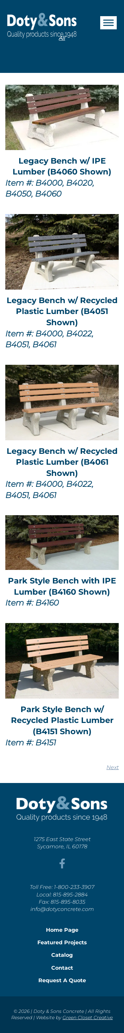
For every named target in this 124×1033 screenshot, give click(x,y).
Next (112, 767)
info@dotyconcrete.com (62, 909)
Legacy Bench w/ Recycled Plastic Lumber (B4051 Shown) (62, 311)
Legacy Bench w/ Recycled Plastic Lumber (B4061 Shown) (62, 462)
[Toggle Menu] (108, 22)
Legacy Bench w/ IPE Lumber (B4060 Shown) (62, 166)
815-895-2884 (70, 895)
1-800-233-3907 (74, 887)
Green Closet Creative (87, 1017)
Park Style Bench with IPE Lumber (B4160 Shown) (62, 586)
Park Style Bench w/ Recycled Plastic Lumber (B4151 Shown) (62, 720)
